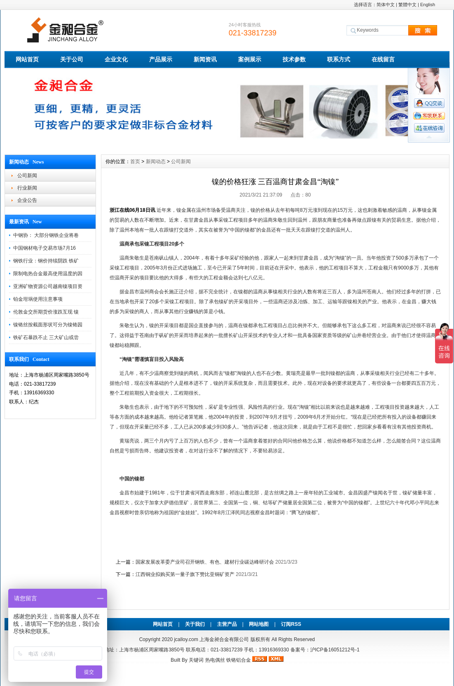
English (427, 4)
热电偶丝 (215, 660)
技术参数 (294, 59)
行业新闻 (27, 188)
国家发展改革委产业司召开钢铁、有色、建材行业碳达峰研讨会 (205, 562)
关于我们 (195, 624)
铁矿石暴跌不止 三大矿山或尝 (46, 337)
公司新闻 (27, 175)
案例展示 (249, 59)
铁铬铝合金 (238, 660)
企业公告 (27, 200)
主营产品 (227, 624)
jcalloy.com (186, 639)
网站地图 (259, 624)
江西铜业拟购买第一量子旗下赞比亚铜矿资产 (185, 574)
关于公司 (71, 59)
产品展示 (160, 59)
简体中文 (386, 4)
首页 (135, 161)
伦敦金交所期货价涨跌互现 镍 (46, 312)
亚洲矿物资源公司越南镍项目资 (47, 286)
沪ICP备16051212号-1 (335, 650)
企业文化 (116, 59)
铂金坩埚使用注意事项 (38, 299)
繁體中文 (407, 4)
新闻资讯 (205, 59)
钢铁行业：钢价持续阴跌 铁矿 (46, 261)
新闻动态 (156, 161)
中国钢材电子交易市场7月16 (44, 248)
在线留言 (383, 59)
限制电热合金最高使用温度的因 (47, 273)
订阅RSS (291, 624)
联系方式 (338, 59)
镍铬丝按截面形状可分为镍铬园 (47, 325)
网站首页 (27, 59)
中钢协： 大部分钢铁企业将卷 (46, 235)
